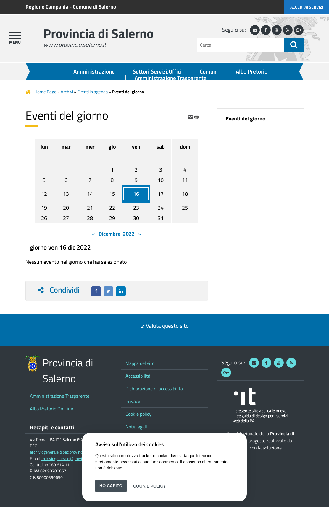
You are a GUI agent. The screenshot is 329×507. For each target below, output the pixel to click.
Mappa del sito (139, 363)
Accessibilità (137, 375)
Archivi (67, 91)
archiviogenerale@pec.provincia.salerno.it (66, 452)
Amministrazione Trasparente (171, 78)
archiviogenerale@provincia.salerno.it (73, 458)
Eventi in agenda (92, 91)
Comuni (209, 71)
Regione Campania (46, 7)
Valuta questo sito (167, 325)
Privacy (132, 401)
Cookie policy (138, 414)
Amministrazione (94, 71)
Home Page (45, 91)
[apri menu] (15, 35)
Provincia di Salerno (98, 33)
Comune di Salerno (94, 7)
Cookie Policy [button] (149, 485)
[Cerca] (240, 45)
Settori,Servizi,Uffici (157, 71)
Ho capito (110, 485)
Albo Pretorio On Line (51, 408)
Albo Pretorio (251, 71)
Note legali (136, 426)
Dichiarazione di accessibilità (154, 388)
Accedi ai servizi (306, 7)
